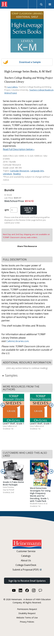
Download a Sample (30, 62)
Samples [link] (10, 375)
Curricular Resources (19, 170)
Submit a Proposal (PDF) (27, 569)
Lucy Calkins (12, 87)
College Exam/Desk (26, 565)
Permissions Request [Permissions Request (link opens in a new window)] (27, 609)
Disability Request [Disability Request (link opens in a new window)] (27, 613)
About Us (26, 560)
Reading (17, 173)
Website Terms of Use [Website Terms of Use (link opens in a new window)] (27, 617)
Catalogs (26, 555)
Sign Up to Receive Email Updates (27, 580)
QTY (7, 210)
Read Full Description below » (18, 149)
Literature (7, 173)
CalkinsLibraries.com (17, 341)
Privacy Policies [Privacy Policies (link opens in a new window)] (27, 621)
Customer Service (26, 551)
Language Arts (37, 170)
